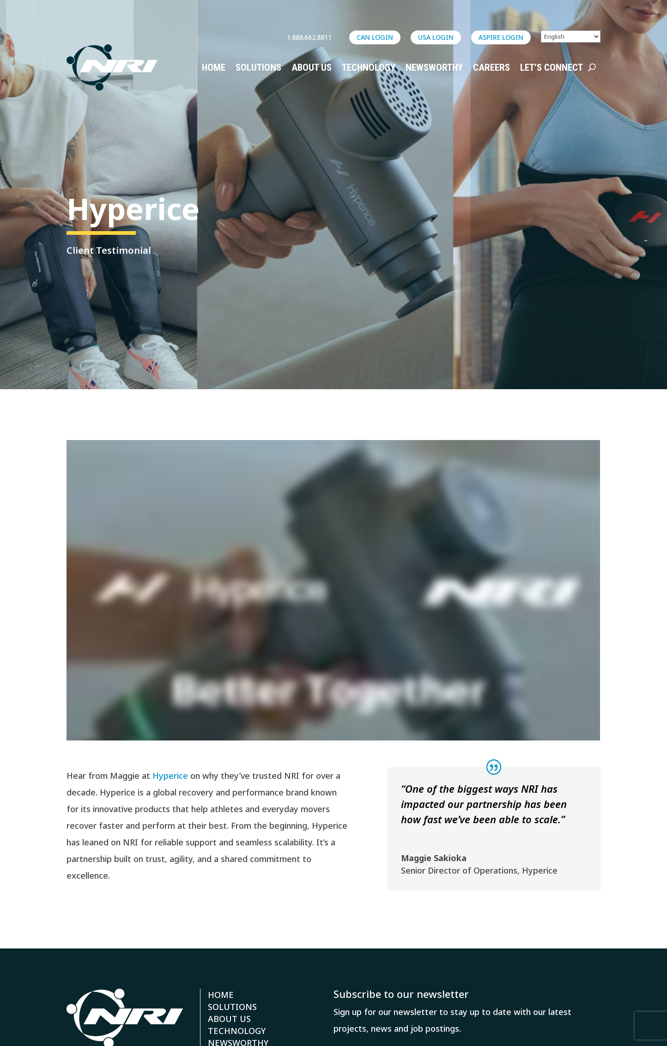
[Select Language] (570, 37)
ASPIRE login (501, 37)
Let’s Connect (551, 67)
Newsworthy (434, 67)
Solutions (258, 67)
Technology (368, 67)
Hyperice (170, 775)
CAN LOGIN (375, 37)
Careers (491, 67)
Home (213, 67)
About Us (311, 67)
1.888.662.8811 (309, 37)
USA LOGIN (436, 37)
